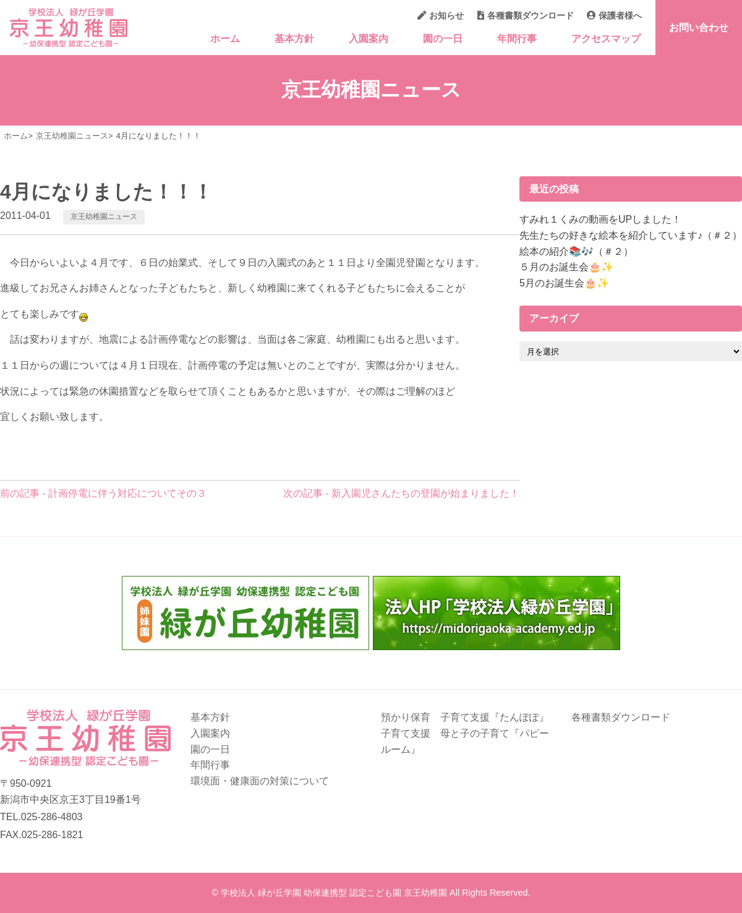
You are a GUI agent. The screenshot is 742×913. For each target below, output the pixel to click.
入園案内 (368, 38)
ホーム (225, 38)
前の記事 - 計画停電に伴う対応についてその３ (103, 493)
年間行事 (517, 38)
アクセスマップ (606, 38)
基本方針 (294, 38)
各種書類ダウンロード (525, 15)
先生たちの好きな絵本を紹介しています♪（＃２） (630, 235)
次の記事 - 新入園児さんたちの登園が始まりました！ (401, 493)
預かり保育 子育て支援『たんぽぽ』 (465, 717)
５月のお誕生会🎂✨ (566, 267)
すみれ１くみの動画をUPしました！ (600, 219)
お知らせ (440, 15)
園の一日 (443, 38)
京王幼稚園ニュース (103, 216)
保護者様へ (614, 15)
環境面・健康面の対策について (259, 781)
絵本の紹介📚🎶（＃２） (576, 251)
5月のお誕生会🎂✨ (564, 283)
